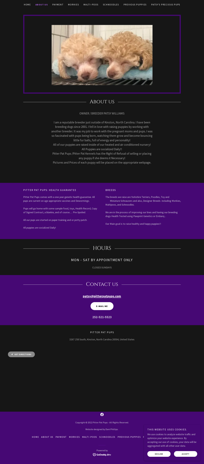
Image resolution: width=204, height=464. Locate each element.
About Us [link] (41, 4)
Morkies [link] (73, 4)
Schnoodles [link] (111, 4)
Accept (185, 454)
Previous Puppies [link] (135, 4)
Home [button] (35, 436)
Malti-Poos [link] (90, 4)
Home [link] (27, 4)
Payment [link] (57, 4)
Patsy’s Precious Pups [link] (165, 4)
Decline (159, 454)
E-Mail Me (102, 306)
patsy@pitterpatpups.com (102, 296)
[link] (102, 414)
